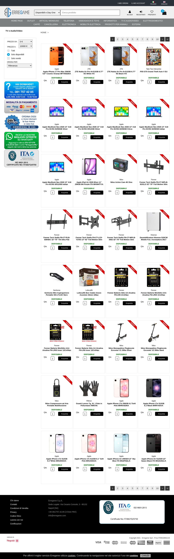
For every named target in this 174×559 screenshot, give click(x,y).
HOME (43, 32)
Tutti (12, 50)
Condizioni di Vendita (19, 508)
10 (157, 39)
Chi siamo (14, 500)
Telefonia (68, 21)
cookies (71, 555)
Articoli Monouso (49, 21)
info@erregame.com (57, 515)
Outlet (31, 21)
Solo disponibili (16, 54)
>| (167, 39)
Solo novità (15, 58)
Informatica (110, 21)
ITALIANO (153, 4)
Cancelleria (51, 24)
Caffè (37, 24)
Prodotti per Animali (116, 24)
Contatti (13, 504)
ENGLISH (164, 4)
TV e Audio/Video (130, 21)
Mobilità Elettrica (90, 24)
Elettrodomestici (153, 21)
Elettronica (69, 24)
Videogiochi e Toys (89, 21)
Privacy (13, 512)
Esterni (136, 24)
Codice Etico (15, 516)
